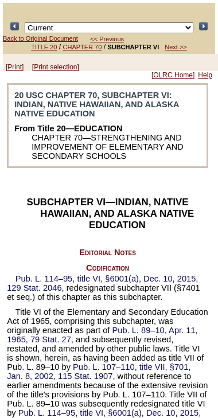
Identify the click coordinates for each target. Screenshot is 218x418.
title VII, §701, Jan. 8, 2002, (98, 371)
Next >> (176, 47)
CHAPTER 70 (82, 47)
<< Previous (107, 39)
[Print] (15, 67)
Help (205, 75)
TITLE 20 (44, 47)
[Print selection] (55, 67)
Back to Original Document (40, 38)
